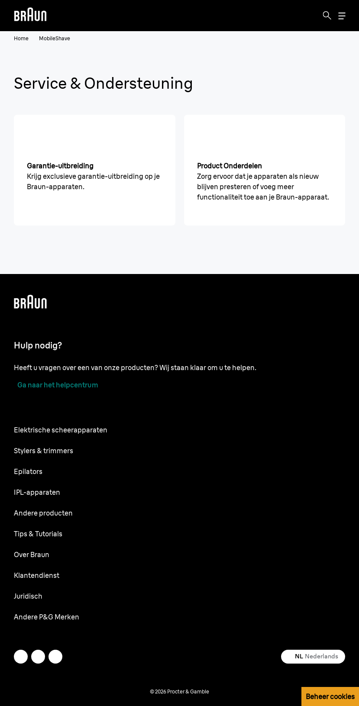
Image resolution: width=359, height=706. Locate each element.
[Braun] (30, 15)
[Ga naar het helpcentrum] (56, 385)
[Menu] (341, 16)
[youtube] (55, 657)
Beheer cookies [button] (330, 696)
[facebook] (38, 657)
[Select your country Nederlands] (313, 657)
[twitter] (21, 657)
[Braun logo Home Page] (30, 15)
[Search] (327, 15)
